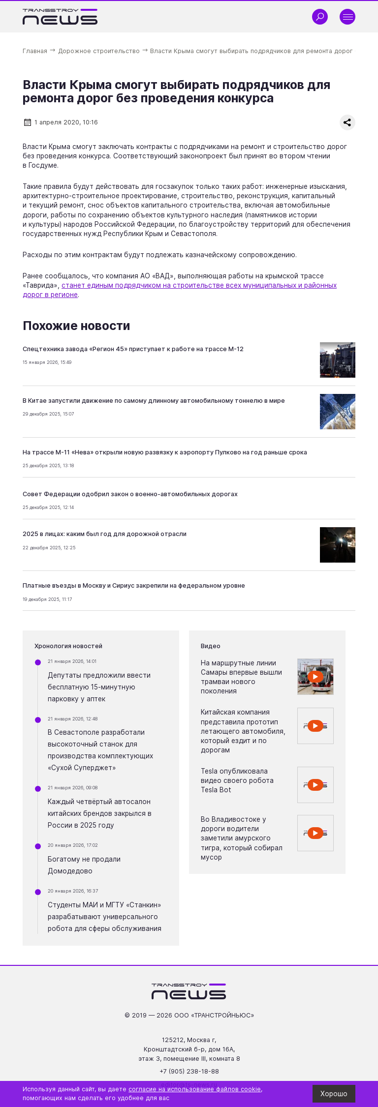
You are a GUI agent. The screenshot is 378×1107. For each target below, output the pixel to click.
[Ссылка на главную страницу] (60, 17)
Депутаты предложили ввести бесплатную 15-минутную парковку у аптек (99, 687)
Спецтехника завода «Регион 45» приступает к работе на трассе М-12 (133, 349)
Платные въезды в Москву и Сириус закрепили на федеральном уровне (134, 585)
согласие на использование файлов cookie (194, 1089)
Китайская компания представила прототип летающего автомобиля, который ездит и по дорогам (243, 731)
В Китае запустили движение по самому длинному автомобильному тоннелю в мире (154, 400)
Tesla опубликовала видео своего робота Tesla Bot (237, 780)
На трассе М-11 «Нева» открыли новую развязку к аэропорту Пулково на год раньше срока (165, 452)
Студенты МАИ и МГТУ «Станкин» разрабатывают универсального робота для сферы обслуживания (104, 916)
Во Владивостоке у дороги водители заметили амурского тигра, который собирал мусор (242, 838)
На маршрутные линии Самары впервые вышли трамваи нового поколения (241, 677)
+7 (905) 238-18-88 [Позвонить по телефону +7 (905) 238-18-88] (189, 1071)
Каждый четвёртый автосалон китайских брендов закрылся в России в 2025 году (100, 813)
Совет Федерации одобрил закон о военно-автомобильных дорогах (130, 494)
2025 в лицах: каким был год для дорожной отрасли (105, 534)
